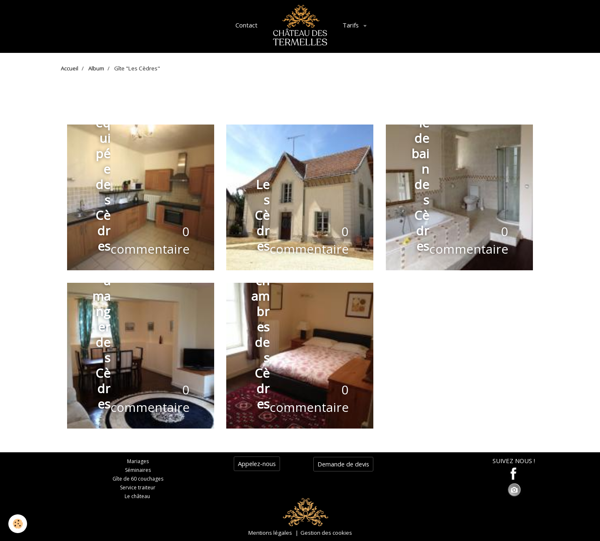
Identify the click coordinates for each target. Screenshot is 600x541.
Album (96, 68)
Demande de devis (343, 464)
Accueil (69, 68)
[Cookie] (17, 523)
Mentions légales (270, 532)
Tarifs (351, 25)
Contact (246, 25)
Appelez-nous (257, 463)
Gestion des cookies (326, 532)
